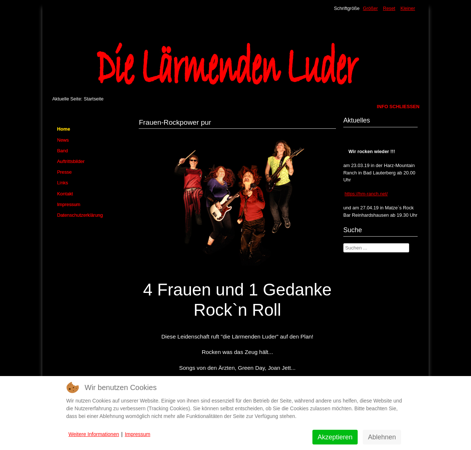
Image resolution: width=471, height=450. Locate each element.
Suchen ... (343, 243)
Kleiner (407, 8)
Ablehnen (382, 437)
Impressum (68, 204)
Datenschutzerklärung (80, 215)
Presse (64, 172)
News (63, 140)
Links (62, 182)
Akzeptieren (335, 437)
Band (62, 150)
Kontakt (65, 193)
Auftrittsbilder (71, 161)
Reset (389, 8)
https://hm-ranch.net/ (365, 193)
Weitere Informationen (93, 434)
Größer (370, 8)
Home (63, 129)
